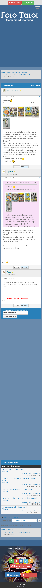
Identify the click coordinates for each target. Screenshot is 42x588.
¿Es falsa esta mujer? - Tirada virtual (14, 507)
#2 (39, 178)
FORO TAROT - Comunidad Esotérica (14, 72)
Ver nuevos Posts (21, 552)
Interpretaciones (24, 74)
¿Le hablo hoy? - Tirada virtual (12, 469)
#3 (39, 278)
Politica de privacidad (21, 579)
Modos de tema (35, 85)
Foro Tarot (10, 583)
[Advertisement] (21, 44)
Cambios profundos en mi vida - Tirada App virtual (19, 498)
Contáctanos (13, 574)
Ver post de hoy (21, 556)
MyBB (24, 585)
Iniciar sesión (14, 3)
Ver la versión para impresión (12, 517)
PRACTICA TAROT (10, 74)
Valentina (5, 471)
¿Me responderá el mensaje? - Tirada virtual (17, 489)
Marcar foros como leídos (21, 566)
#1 (39, 96)
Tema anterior (8, 310)
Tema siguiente (20, 310)
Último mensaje (26, 473)
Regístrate (28, 3)
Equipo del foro (29, 575)
